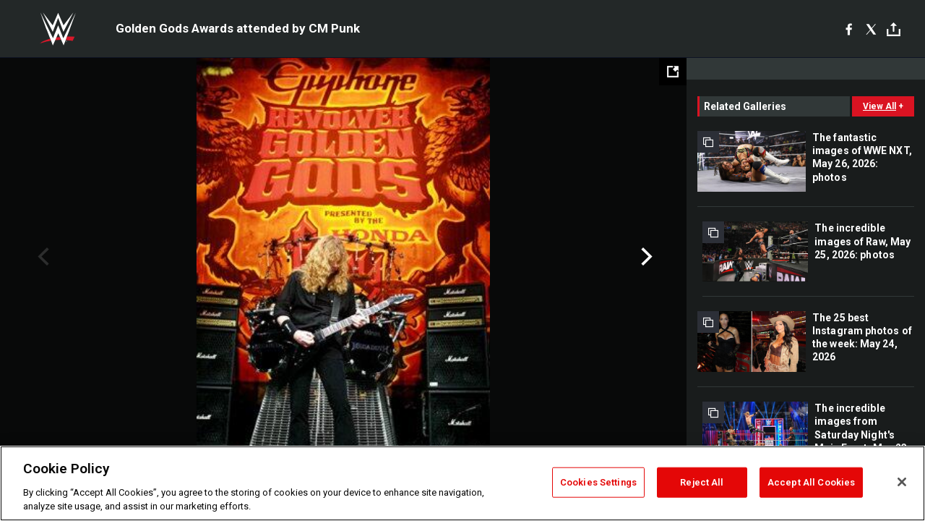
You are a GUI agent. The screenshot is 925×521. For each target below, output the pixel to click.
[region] (462, 483)
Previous (41, 257)
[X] (871, 29)
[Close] (902, 482)
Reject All (701, 482)
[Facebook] (849, 29)
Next (645, 257)
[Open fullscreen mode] (673, 71)
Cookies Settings (598, 482)
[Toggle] (893, 29)
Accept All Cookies (811, 482)
